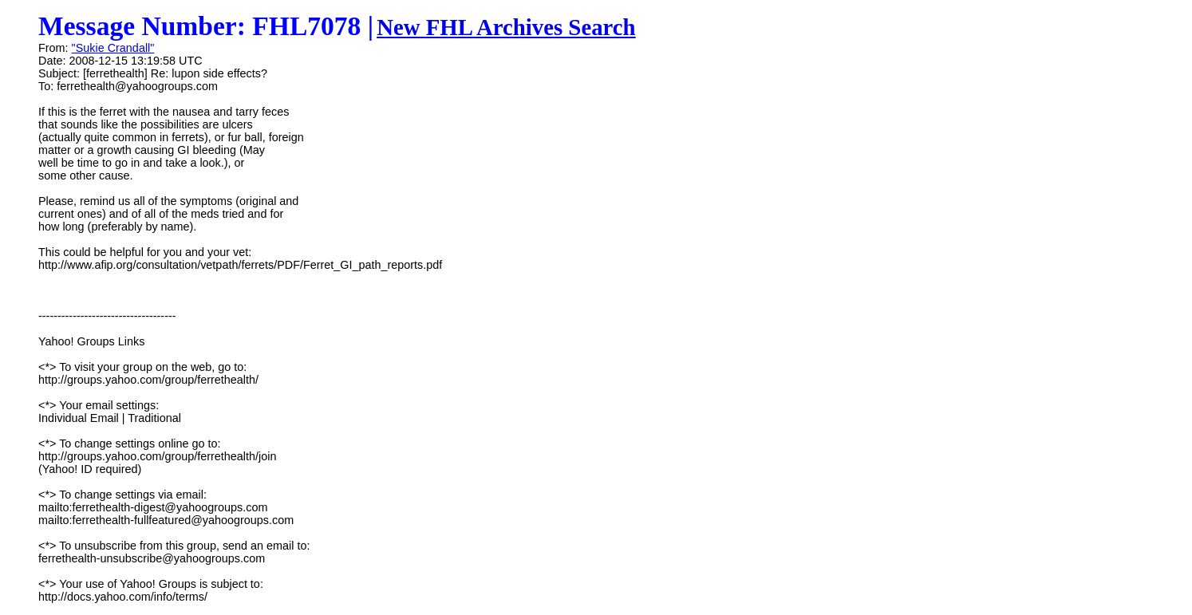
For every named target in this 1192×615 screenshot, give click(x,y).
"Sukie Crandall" (113, 47)
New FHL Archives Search (506, 27)
